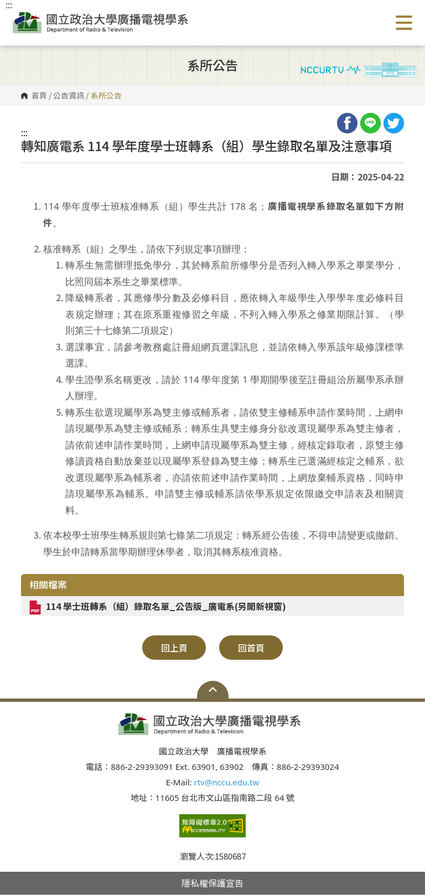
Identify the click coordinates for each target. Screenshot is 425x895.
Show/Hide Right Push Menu (404, 22)
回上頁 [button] (174, 647)
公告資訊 (68, 96)
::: (24, 132)
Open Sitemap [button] (213, 690)
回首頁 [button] (251, 647)
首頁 (39, 96)
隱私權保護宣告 (212, 882)
